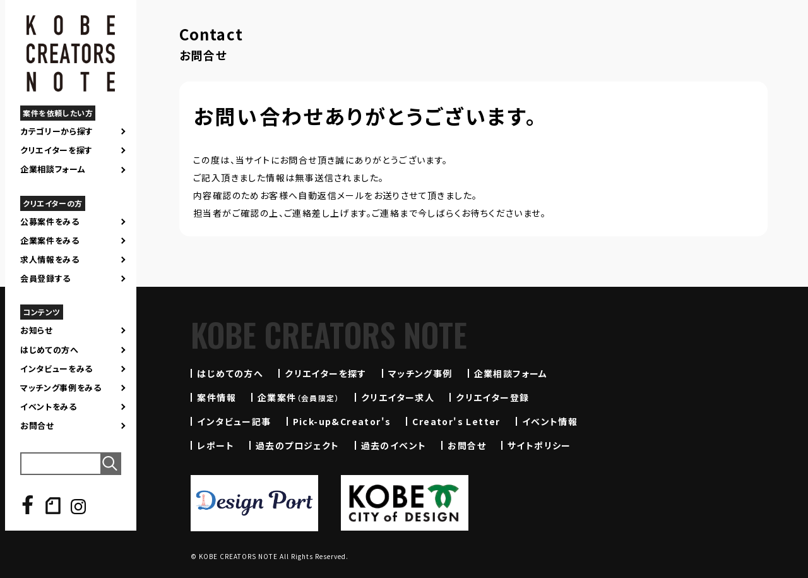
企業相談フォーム (52, 169)
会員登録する (45, 278)
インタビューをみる (56, 369)
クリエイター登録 (492, 397)
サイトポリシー (539, 445)
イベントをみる (48, 406)
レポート (215, 445)
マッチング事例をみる (61, 388)
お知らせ (36, 330)
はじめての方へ (49, 350)
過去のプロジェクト (298, 445)
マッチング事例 (420, 373)
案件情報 (216, 397)
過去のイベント (394, 445)
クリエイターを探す (56, 150)
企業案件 (299, 397)
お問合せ (37, 425)
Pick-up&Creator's (342, 421)
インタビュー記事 (234, 421)
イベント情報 (550, 421)
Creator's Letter (456, 421)
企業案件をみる (50, 240)
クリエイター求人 (397, 397)
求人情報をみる (50, 259)
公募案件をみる (50, 221)
